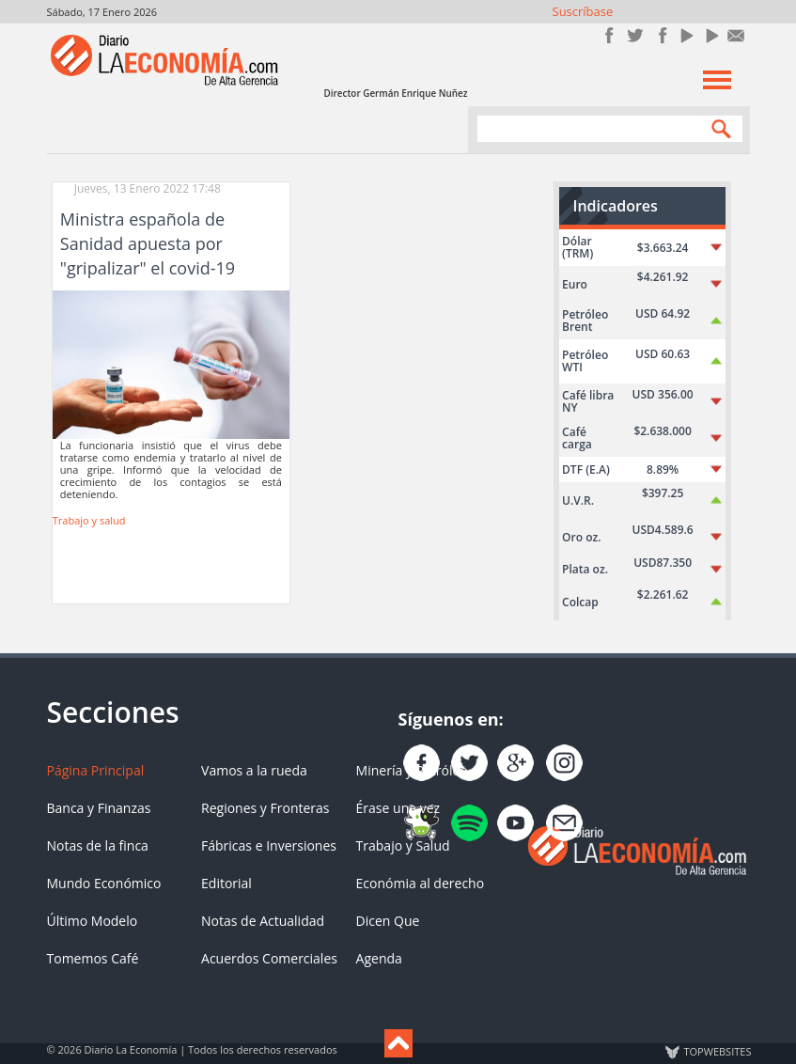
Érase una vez (398, 808)
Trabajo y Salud (403, 845)
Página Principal (96, 770)
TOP (717, 1051)
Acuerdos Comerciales (269, 958)
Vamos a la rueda (254, 770)
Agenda (379, 958)
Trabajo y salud (89, 520)
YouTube (685, 35)
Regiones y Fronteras (265, 808)
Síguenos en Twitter (635, 35)
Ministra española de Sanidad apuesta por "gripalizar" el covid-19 (147, 243)
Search (717, 128)
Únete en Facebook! (609, 35)
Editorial (226, 883)
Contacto (736, 35)
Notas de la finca (97, 845)
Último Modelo (92, 921)
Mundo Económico (104, 883)
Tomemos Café (93, 958)
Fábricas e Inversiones (268, 845)
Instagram (660, 35)
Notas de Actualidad (262, 921)
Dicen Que (388, 921)
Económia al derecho (420, 883)
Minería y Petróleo (412, 770)
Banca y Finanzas (99, 808)
